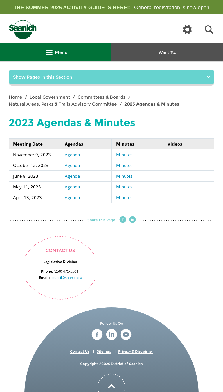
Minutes (124, 154)
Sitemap (104, 351)
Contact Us (79, 351)
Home (15, 97)
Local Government (50, 97)
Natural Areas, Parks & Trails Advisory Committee (63, 104)
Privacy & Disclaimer (135, 351)
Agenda (72, 154)
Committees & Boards (101, 97)
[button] (209, 29)
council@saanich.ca (66, 277)
